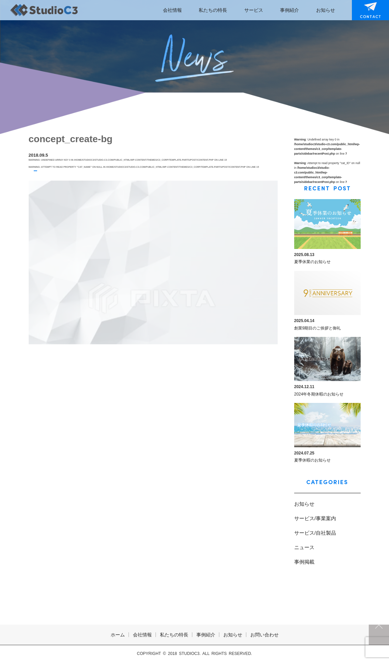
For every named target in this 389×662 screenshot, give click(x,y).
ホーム (118, 634)
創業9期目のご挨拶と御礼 (317, 328)
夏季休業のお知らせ (312, 261)
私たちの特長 (213, 10)
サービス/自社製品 (315, 533)
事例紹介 (289, 10)
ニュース (304, 547)
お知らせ (325, 10)
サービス (253, 10)
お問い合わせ (366, 10)
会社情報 (172, 10)
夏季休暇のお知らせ (312, 460)
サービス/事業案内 (315, 518)
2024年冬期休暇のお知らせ (319, 394)
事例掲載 (304, 562)
